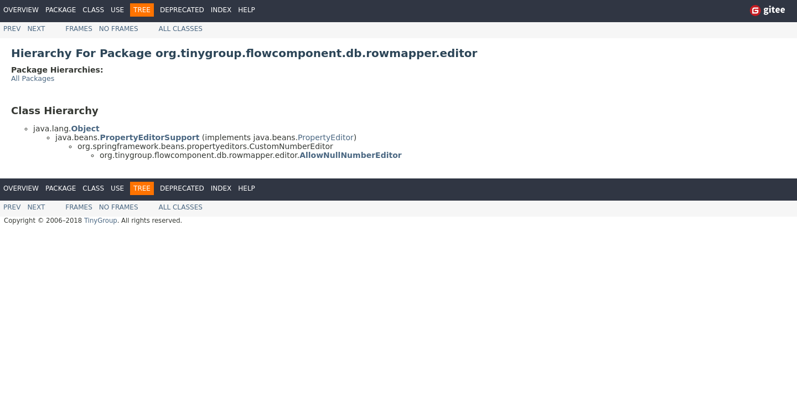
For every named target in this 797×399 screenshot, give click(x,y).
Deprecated (182, 10)
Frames (78, 29)
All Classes (181, 29)
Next (36, 29)
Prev (11, 29)
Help (246, 10)
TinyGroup (100, 220)
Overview (21, 10)
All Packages (32, 78)
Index (221, 10)
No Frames (118, 29)
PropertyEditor (326, 137)
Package (60, 10)
